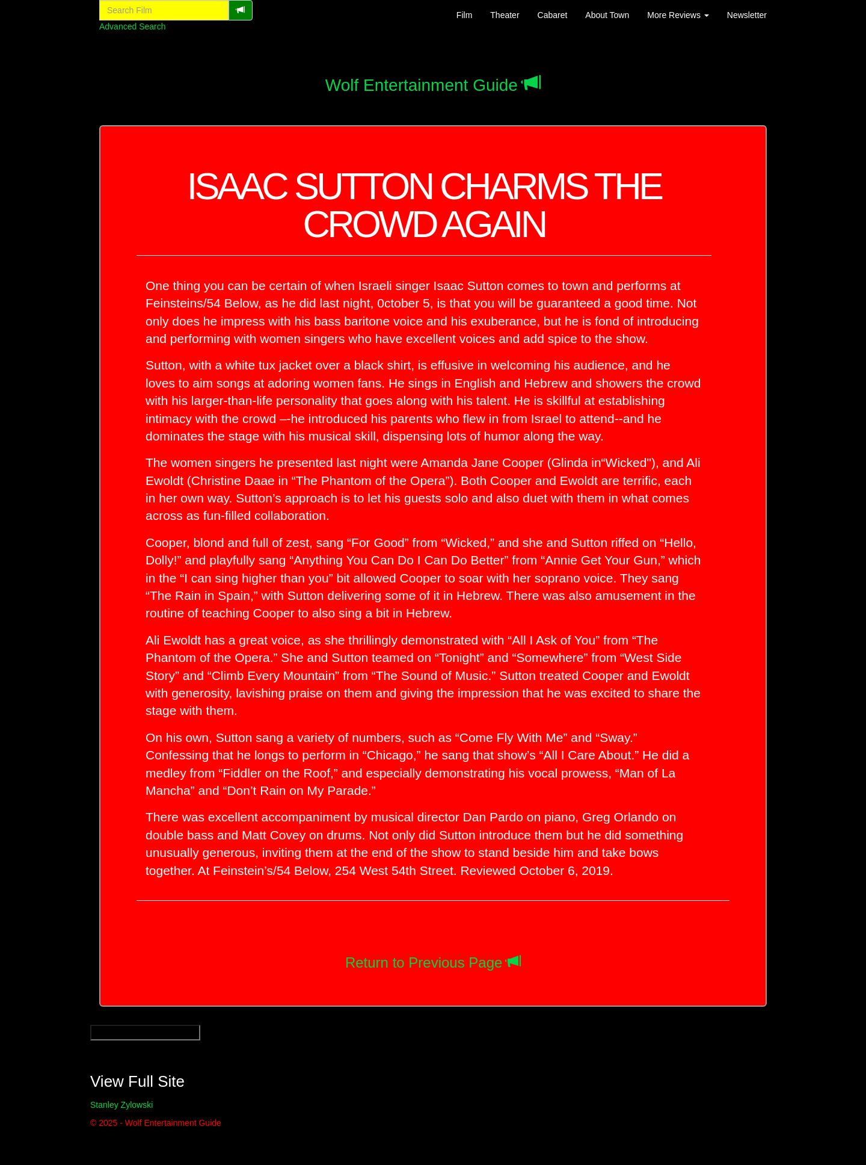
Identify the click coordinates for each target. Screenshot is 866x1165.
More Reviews (678, 15)
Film (464, 15)
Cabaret (553, 15)
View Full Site (137, 1081)
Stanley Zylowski (121, 1105)
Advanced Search (132, 26)
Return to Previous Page (423, 962)
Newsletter (747, 15)
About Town (607, 15)
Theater (504, 15)
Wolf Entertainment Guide (421, 85)
